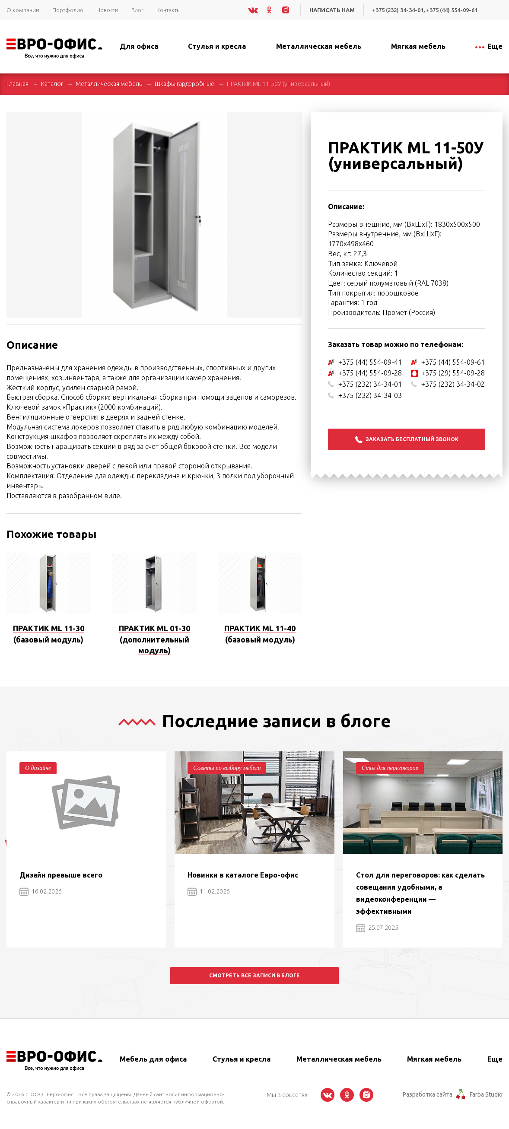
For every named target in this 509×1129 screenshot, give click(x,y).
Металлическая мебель (109, 83)
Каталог (52, 83)
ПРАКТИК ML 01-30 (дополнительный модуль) (154, 639)
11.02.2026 (209, 891)
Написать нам (332, 10)
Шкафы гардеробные (184, 83)
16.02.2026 (40, 891)
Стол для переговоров (390, 768)
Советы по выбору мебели (227, 768)
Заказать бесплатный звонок (406, 439)
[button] (294, 120)
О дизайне (38, 768)
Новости (107, 10)
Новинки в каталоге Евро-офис (243, 875)
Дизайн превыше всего (60, 875)
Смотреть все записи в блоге (254, 975)
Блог (137, 10)
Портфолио (67, 10)
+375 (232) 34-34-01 (397, 10)
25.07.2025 (377, 927)
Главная (17, 83)
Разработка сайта (427, 1094)
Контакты (168, 10)
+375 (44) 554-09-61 (451, 10)
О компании (22, 10)
